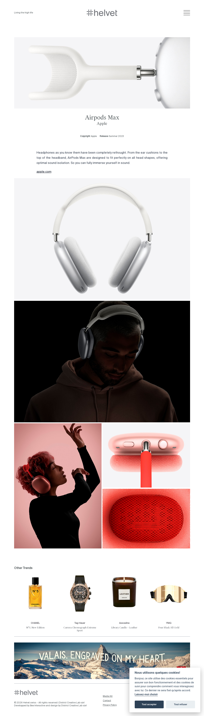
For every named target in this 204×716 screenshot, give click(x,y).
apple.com (43, 171)
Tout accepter (149, 704)
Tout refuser (180, 704)
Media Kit (108, 696)
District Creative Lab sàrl (71, 703)
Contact (107, 701)
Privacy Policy (110, 705)
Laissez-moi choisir (146, 694)
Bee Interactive (37, 706)
